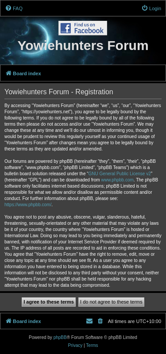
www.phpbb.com (117, 179)
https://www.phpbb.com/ (27, 204)
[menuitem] (14, 8)
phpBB (60, 337)
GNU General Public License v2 (120, 173)
